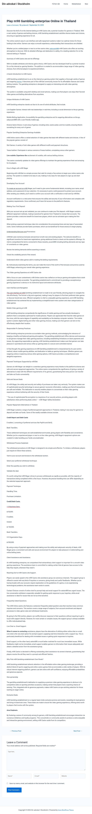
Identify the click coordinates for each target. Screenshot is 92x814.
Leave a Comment (13, 25)
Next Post (77, 731)
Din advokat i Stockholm (16, 3)
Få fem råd (58, 4)
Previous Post (16, 731)
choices (19, 82)
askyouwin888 (55, 49)
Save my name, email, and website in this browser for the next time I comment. (37, 786)
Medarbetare (77, 4)
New (86, 4)
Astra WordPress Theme (65, 810)
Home (68, 4)
